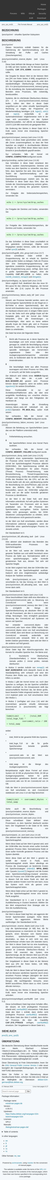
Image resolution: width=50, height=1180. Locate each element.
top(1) (16, 114)
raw (18, 1156)
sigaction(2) (10, 386)
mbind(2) (31, 869)
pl (6, 1146)
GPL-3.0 (43, 1169)
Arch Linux (14, 4)
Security (42, 13)
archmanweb (17, 1163)
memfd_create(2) (13, 277)
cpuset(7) (22, 871)
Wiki (23, 13)
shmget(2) (37, 277)
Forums (13, 13)
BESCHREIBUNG (11, 40)
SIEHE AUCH (9, 1031)
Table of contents (11, 1132)
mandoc (30, 1163)
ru (6, 1151)
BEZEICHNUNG (10, 30)
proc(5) (5, 1035)
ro (6, 1149)
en (7, 1141)
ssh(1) (45, 111)
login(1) (38, 111)
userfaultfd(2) (21, 1009)
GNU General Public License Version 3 (21, 1065)
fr (6, 1143)
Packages (41, 9)
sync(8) (14, 249)
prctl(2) (8, 410)
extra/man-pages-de (14, 1103)
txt (15, 1156)
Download (41, 18)
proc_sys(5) (14, 1035)
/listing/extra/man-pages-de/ (17, 1127)
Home (43, 4)
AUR (31, 18)
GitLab (32, 13)
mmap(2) (24, 277)
